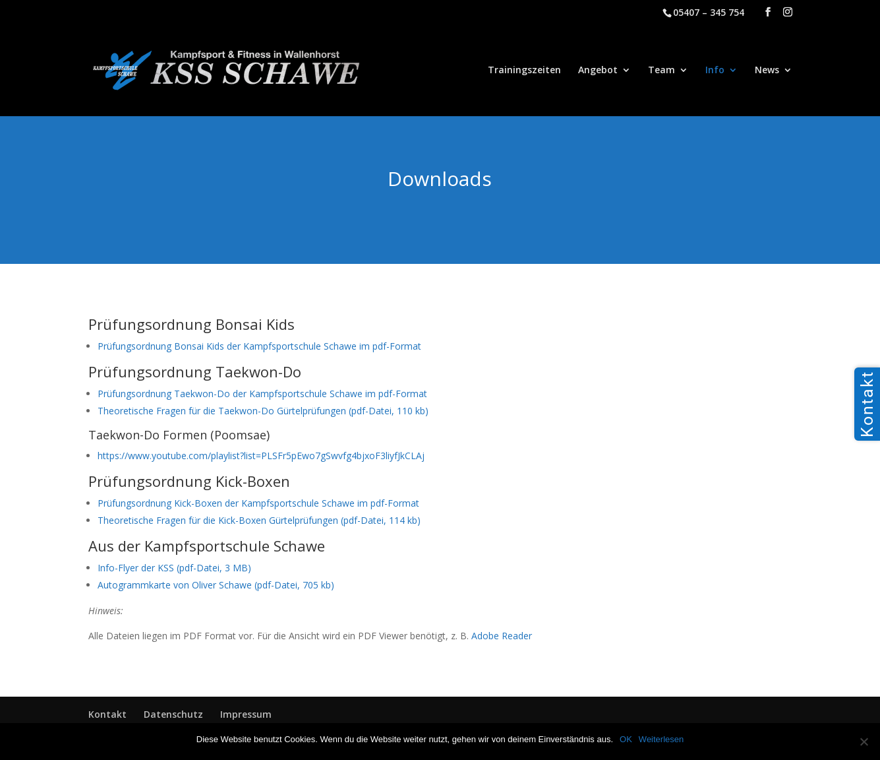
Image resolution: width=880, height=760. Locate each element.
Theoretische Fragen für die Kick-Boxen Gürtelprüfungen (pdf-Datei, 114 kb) (259, 520)
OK (626, 739)
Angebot (598, 70)
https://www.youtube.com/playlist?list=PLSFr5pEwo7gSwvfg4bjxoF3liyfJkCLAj (261, 455)
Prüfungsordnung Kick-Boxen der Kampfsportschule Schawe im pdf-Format (258, 503)
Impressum (246, 714)
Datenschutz (173, 714)
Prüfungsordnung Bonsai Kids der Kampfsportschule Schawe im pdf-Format (259, 346)
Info (714, 70)
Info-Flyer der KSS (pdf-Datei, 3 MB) (174, 567)
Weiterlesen (661, 739)
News (767, 70)
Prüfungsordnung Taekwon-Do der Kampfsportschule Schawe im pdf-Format (262, 393)
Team (661, 70)
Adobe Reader (501, 635)
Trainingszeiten (524, 70)
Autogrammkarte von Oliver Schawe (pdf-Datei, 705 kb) (216, 585)
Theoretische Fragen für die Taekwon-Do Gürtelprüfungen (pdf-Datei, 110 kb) (263, 410)
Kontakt (107, 714)
